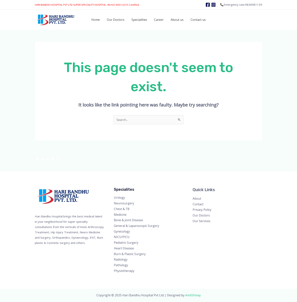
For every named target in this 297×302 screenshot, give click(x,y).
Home (98, 20)
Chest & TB (122, 209)
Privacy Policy (202, 210)
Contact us (195, 20)
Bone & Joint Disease (129, 220)
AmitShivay (193, 295)
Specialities (140, 20)
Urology (119, 197)
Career (158, 20)
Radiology (121, 259)
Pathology (121, 265)
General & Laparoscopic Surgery (137, 226)
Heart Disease (124, 248)
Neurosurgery (124, 203)
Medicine (120, 214)
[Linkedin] (57, 159)
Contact (198, 204)
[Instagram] (213, 5)
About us (175, 20)
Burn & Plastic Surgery (130, 254)
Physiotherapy (124, 271)
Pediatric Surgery (126, 243)
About (197, 198)
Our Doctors (117, 20)
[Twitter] (42, 159)
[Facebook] (208, 5)
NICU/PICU (122, 237)
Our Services (201, 221)
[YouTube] (52, 159)
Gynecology (122, 231)
